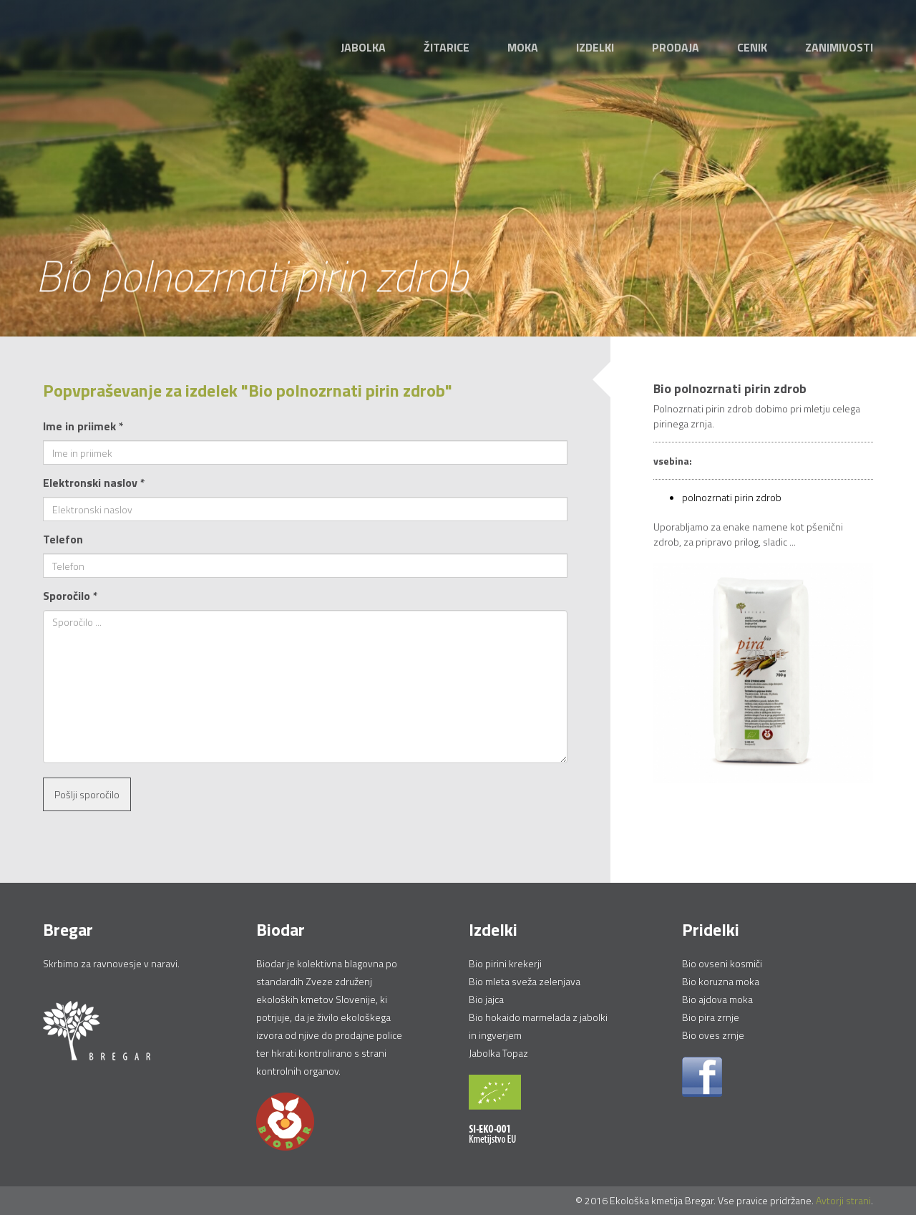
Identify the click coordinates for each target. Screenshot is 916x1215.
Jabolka (363, 47)
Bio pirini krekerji (505, 963)
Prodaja (675, 47)
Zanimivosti (839, 47)
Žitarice (446, 47)
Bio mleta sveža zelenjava (524, 981)
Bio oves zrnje (713, 1034)
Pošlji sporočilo (87, 794)
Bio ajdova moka (717, 999)
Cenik (752, 47)
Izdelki (595, 47)
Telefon (63, 539)
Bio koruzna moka (720, 981)
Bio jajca (486, 999)
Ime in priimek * (83, 426)
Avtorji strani (843, 1200)
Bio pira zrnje (710, 1017)
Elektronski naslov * (94, 482)
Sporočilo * (70, 595)
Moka (522, 47)
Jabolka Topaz (498, 1052)
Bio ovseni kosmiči (722, 963)
